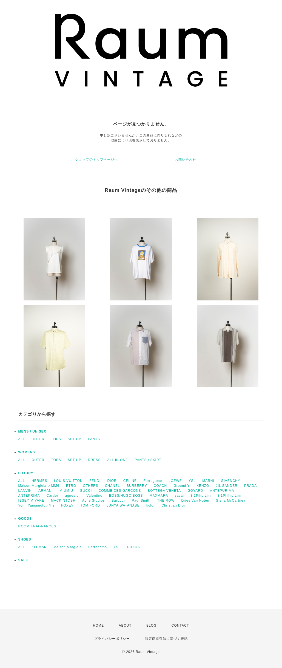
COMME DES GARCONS (120, 491)
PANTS (94, 439)
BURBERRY (137, 486)
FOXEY (67, 505)
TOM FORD (90, 505)
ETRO (71, 486)
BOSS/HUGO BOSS (126, 496)
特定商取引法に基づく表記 (166, 639)
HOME (98, 625)
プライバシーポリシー (112, 639)
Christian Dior (173, 505)
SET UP (74, 439)
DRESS (94, 460)
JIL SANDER (227, 486)
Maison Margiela (67, 547)
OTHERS (90, 486)
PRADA (250, 486)
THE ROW (166, 500)
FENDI (95, 481)
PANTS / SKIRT (148, 460)
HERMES (39, 481)
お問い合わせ (185, 159)
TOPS (56, 439)
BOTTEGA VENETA (164, 491)
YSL (192, 481)
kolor (150, 505)
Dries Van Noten (195, 500)
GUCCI (86, 491)
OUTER (38, 439)
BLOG (151, 625)
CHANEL (112, 486)
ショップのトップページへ (96, 159)
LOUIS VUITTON (68, 481)
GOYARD (195, 491)
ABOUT (125, 625)
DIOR (111, 481)
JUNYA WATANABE (123, 505)
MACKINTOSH (63, 500)
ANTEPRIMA (29, 496)
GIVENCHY (230, 481)
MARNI (208, 481)
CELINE (130, 481)
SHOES (24, 539)
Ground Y (181, 486)
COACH (160, 486)
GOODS (25, 519)
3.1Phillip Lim (229, 496)
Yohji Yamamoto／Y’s (36, 505)
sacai (179, 496)
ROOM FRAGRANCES (37, 526)
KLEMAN (39, 547)
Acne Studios (93, 500)
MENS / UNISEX (32, 431)
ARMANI (45, 491)
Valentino (94, 496)
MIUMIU (66, 491)
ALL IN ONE (117, 460)
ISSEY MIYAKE (31, 500)
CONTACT (180, 625)
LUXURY (25, 473)
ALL (21, 439)
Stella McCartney (230, 500)
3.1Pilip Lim (200, 496)
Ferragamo (152, 481)
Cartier (52, 496)
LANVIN (25, 491)
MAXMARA (159, 496)
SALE (23, 560)
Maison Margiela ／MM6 (38, 486)
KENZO (202, 486)
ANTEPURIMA (222, 491)
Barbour (118, 500)
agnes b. (72, 496)
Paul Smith (141, 500)
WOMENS (26, 452)
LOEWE (175, 481)
